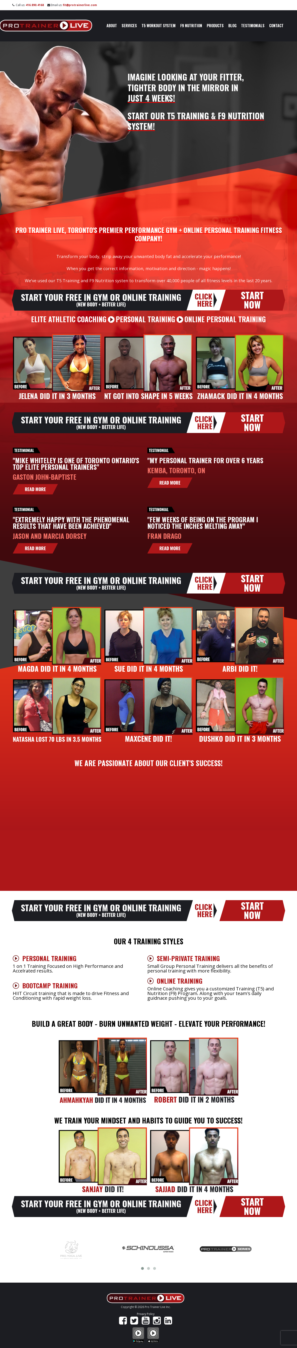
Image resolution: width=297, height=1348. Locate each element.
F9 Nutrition (191, 25)
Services (129, 25)
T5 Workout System (159, 25)
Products (215, 25)
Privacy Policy (146, 1314)
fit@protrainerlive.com (80, 5)
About (112, 25)
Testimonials (253, 25)
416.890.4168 (35, 5)
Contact (276, 25)
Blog (232, 25)
